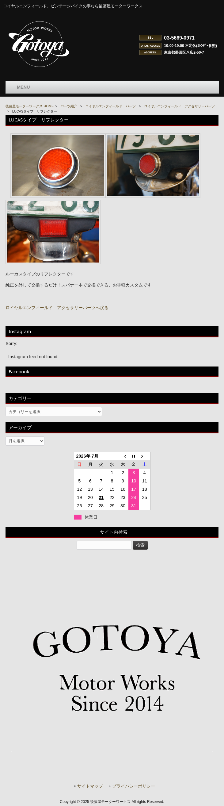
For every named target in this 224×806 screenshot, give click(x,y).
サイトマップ (90, 786)
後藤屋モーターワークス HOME (30, 106)
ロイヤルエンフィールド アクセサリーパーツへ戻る (57, 307)
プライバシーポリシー (133, 786)
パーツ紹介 (68, 106)
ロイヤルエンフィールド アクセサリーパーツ (179, 106)
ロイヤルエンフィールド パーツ (110, 106)
